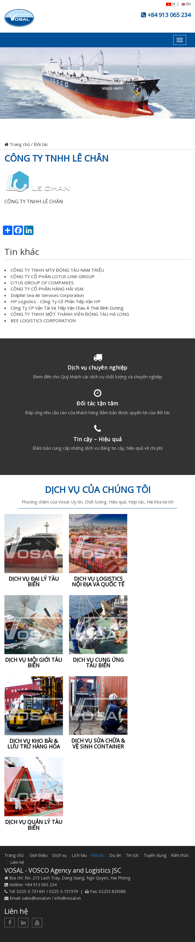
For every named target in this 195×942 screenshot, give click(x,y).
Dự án (115, 855)
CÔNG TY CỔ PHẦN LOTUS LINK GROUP (52, 276)
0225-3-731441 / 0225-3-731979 (47, 891)
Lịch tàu (79, 855)
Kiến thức (180, 855)
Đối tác (41, 144)
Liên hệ (17, 862)
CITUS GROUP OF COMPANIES (42, 283)
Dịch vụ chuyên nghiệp (97, 367)
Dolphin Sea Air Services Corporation (47, 295)
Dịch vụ (59, 855)
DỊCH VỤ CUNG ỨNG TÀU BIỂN (98, 662)
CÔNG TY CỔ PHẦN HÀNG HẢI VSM (47, 289)
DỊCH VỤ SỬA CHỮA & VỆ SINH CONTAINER (98, 743)
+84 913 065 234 (169, 15)
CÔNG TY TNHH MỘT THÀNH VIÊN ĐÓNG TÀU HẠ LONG (70, 314)
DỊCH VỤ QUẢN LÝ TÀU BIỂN (33, 824)
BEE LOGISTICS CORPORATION (43, 320)
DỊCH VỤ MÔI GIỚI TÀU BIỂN (33, 662)
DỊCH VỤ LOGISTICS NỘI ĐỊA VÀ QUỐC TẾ (98, 581)
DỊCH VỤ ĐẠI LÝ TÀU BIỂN (34, 581)
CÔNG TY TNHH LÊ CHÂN (56, 158)
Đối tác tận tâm (97, 403)
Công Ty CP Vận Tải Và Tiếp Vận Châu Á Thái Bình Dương (67, 308)
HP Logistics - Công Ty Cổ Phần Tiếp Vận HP (56, 301)
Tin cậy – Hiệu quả (97, 439)
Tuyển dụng (155, 855)
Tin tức (132, 855)
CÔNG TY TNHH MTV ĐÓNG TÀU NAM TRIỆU (57, 270)
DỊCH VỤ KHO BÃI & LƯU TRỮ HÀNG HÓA (33, 743)
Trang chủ (17, 144)
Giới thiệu (39, 855)
